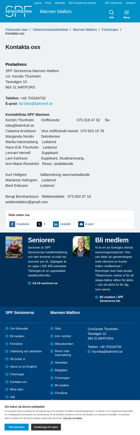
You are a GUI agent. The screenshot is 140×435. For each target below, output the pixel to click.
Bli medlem (17, 336)
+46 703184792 (110, 347)
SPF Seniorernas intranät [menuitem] (82, 2)
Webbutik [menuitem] (60, 2)
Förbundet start (16, 29)
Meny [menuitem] (126, 14)
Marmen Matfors (85, 29)
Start (58, 328)
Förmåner (16, 343)
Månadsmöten (64, 343)
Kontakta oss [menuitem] (18, 381)
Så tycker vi (17, 359)
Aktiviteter (61, 362)
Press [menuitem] (48, 2)
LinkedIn (65, 224)
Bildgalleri (61, 370)
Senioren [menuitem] (130, 2)
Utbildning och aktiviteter (26, 351)
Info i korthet (63, 336)
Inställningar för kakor (46, 427)
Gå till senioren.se (45, 283)
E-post (89, 224)
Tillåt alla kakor (16, 427)
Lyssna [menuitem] (37, 2)
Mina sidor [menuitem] (17, 389)
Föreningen (110, 29)
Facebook (23, 224)
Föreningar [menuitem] (17, 374)
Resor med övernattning (63, 353)
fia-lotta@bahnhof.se (36, 104)
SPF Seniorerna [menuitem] (113, 2)
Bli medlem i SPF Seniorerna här (111, 299)
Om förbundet (19, 328)
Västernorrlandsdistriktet (50, 29)
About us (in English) (23, 366)
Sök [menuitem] (111, 14)
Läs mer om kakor (72, 418)
